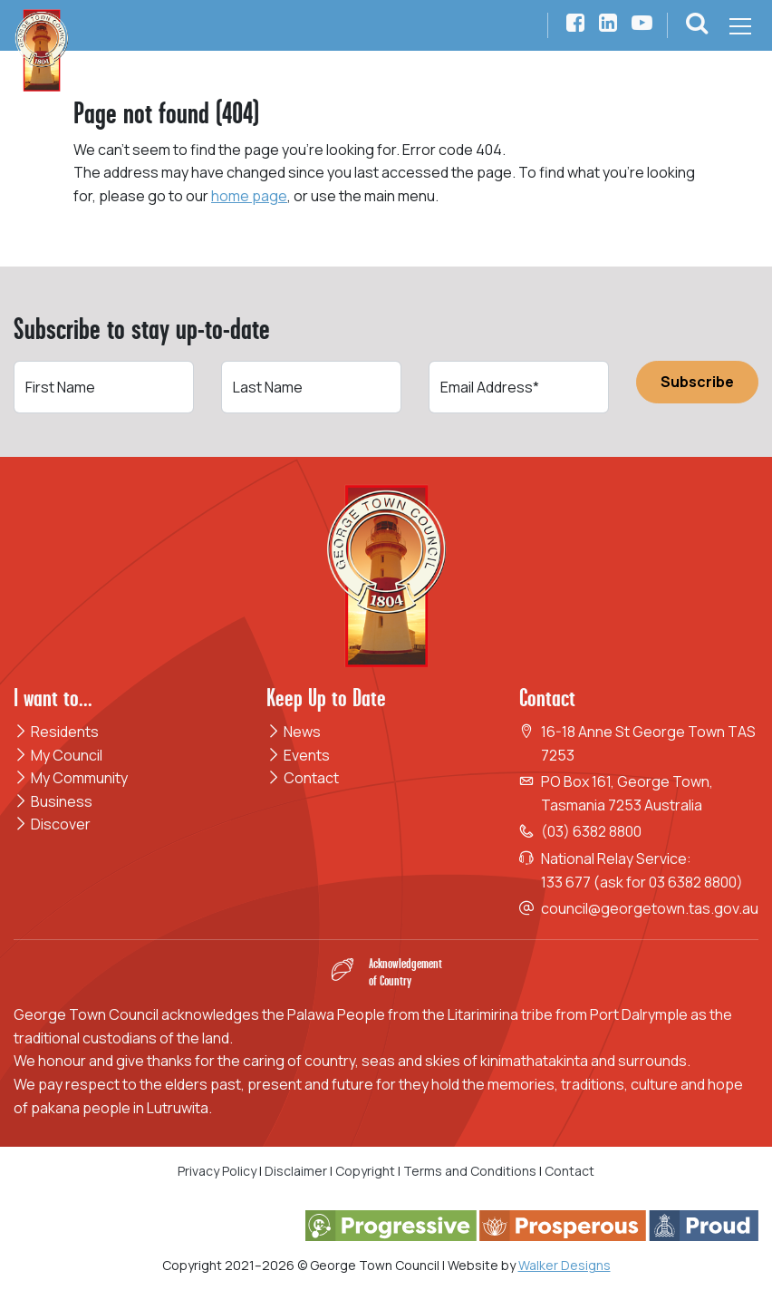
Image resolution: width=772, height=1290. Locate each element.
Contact (302, 778)
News (293, 732)
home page (249, 196)
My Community (71, 778)
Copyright (365, 1170)
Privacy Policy (217, 1170)
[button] (697, 26)
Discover (52, 824)
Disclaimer (296, 1170)
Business (53, 801)
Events (298, 755)
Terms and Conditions (471, 1170)
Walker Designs (564, 1265)
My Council (58, 755)
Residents (56, 732)
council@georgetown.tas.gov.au (649, 908)
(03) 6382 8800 (591, 831)
